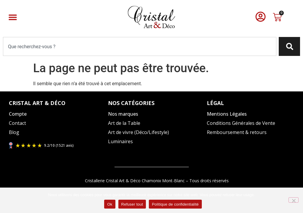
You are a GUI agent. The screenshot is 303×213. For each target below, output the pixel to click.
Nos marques (123, 114)
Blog (14, 132)
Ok (109, 204)
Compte (18, 114)
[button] (12, 17)
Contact (17, 123)
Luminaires (120, 141)
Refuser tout (132, 204)
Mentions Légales (227, 114)
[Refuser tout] (294, 200)
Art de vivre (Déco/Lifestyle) (138, 132)
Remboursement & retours (237, 132)
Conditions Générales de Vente (241, 123)
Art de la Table (124, 123)
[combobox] (139, 46)
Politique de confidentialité (175, 204)
